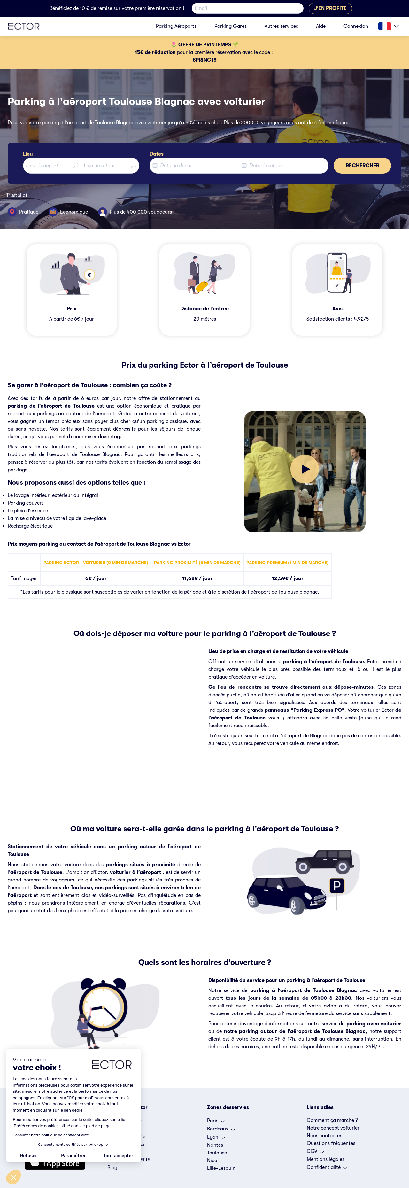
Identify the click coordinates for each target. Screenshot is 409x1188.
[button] (13, 1177)
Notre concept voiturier (333, 1128)
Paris (216, 1122)
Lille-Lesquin (221, 1168)
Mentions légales (325, 1159)
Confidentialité (327, 1168)
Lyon (216, 1138)
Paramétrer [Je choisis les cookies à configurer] (73, 1156)
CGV (315, 1152)
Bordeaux (221, 1130)
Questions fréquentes (331, 1143)
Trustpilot (16, 195)
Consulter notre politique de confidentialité (51, 1135)
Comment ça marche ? (332, 1120)
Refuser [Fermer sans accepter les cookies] (28, 1156)
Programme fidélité (128, 1160)
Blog (112, 1167)
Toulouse (217, 1153)
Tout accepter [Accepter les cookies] (118, 1156)
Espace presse (123, 1152)
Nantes (215, 1145)
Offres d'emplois (126, 1137)
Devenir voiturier (126, 1144)
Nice (212, 1160)
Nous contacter (324, 1135)
